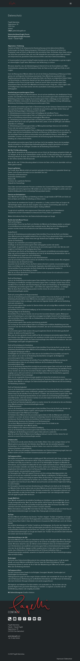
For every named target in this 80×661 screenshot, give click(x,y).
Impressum (60, 658)
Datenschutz (68, 658)
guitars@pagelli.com (14, 636)
